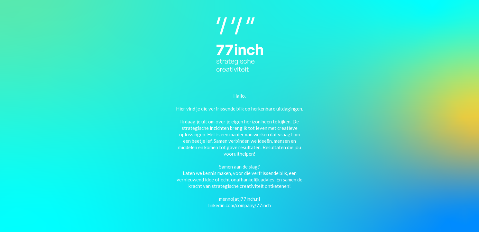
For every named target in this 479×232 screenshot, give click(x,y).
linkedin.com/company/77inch (239, 205)
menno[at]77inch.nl (239, 198)
